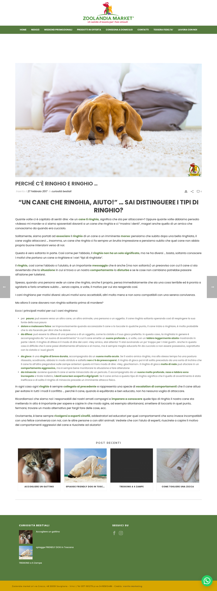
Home (23, 29)
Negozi (35, 29)
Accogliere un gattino (39, 486)
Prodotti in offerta (89, 29)
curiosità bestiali (61, 191)
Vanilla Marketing (132, 586)
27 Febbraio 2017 (37, 191)
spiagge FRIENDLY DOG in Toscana (86, 486)
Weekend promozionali (58, 29)
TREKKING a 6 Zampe (132, 486)
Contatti (143, 29)
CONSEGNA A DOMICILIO (119, 29)
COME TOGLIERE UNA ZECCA (178, 486)
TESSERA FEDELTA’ (163, 29)
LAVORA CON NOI (187, 29)
